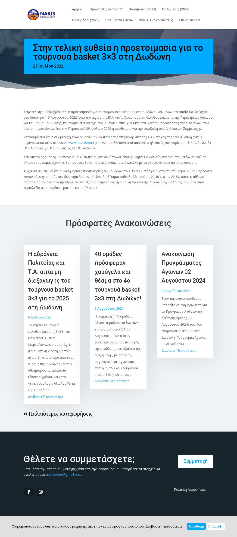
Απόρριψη (215, 526)
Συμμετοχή (196, 461)
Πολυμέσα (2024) (119, 20)
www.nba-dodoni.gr (82, 142)
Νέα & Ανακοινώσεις (156, 20)
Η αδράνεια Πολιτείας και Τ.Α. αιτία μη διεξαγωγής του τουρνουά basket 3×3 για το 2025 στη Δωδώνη (50, 281)
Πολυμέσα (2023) (85, 20)
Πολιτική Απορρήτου (189, 489)
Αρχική (78, 9)
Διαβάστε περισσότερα (164, 526)
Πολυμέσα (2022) (175, 9)
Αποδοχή (196, 526)
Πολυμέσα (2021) (142, 9)
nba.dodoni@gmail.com (63, 474)
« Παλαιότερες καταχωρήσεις (58, 413)
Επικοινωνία (189, 20)
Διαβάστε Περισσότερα (45, 396)
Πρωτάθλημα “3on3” (106, 9)
